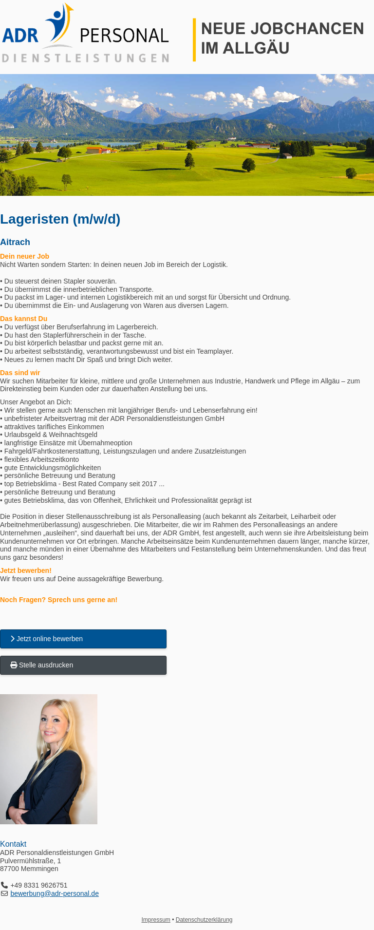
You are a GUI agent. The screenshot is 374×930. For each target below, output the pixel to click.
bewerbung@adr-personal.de (54, 893)
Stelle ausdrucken (41, 665)
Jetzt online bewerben (46, 639)
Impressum (156, 919)
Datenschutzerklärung (204, 919)
